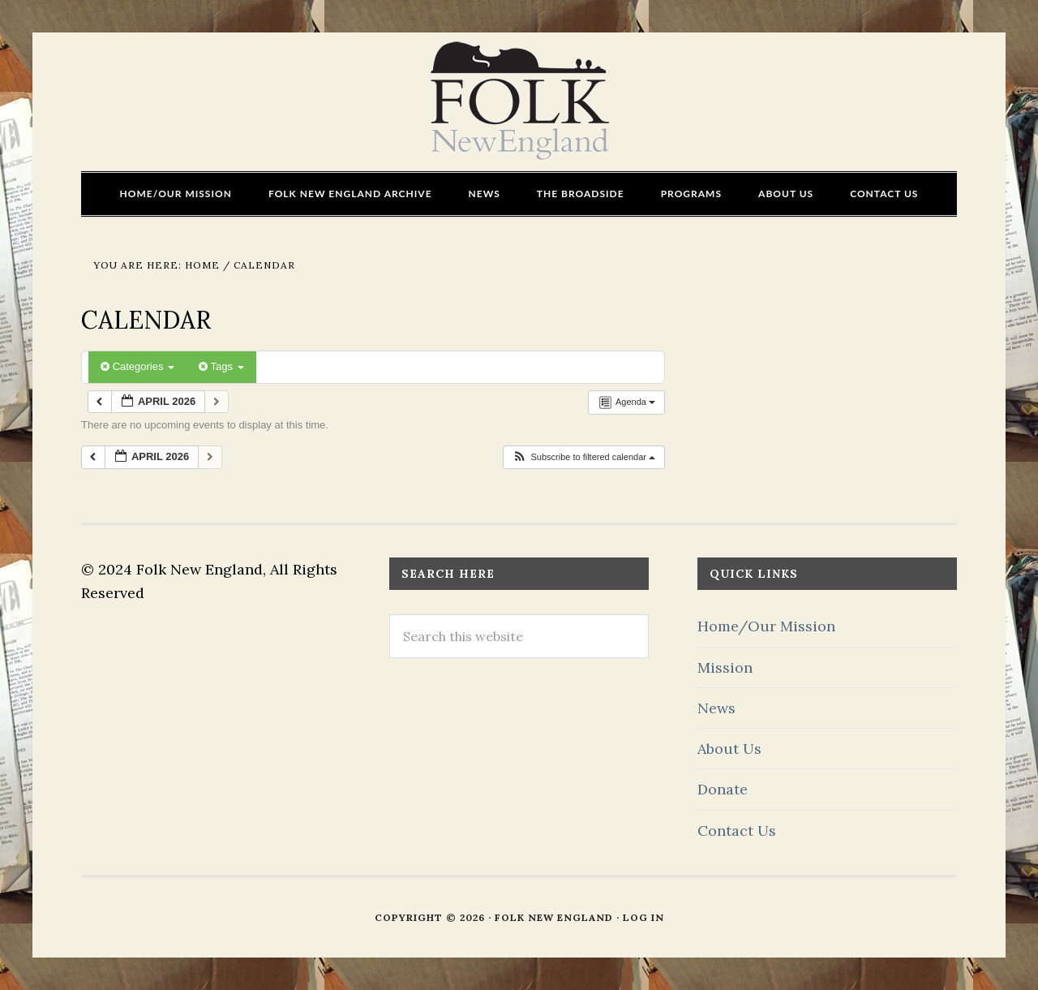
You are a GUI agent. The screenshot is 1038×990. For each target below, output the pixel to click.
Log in (643, 917)
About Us (729, 748)
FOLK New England (519, 101)
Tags (221, 366)
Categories (137, 366)
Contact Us (736, 830)
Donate (722, 789)
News (716, 708)
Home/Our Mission (766, 626)
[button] (583, 457)
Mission (725, 667)
